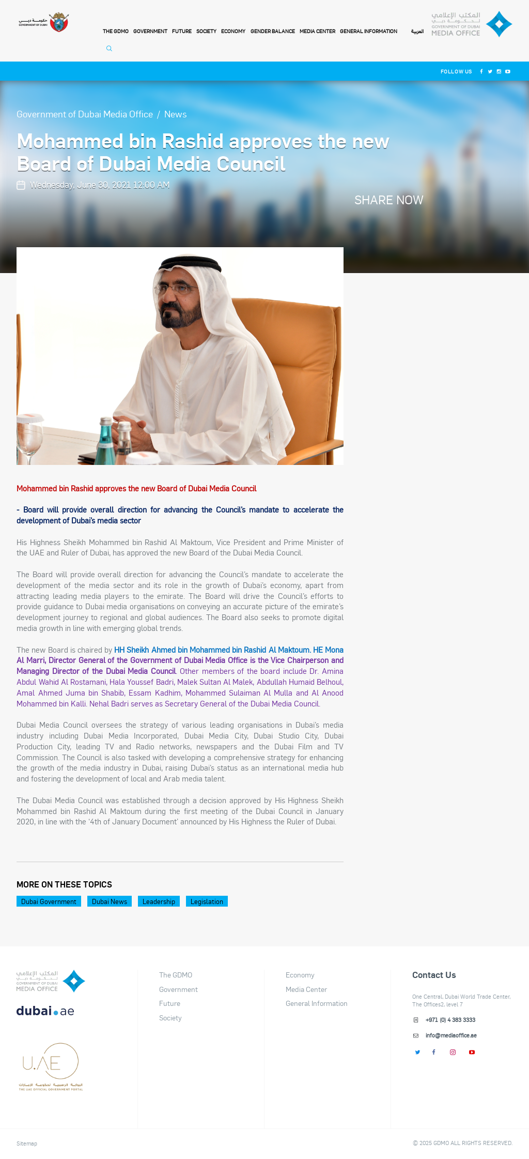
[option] (180, 356)
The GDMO (175, 974)
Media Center (317, 31)
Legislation (207, 901)
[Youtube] (508, 71)
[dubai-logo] (51, 1051)
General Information (368, 31)
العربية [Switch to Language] (417, 31)
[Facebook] (481, 71)
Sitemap (27, 1144)
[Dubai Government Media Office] (472, 24)
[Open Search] (111, 52)
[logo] (51, 981)
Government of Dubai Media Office (85, 113)
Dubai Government (48, 901)
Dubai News (109, 901)
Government (150, 31)
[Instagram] (498, 71)
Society (206, 31)
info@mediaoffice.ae (451, 1035)
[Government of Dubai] (44, 22)
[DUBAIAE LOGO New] (51, 1016)
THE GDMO (116, 31)
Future (182, 31)
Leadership (159, 901)
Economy (233, 31)
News (175, 113)
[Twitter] (490, 71)
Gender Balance (273, 31)
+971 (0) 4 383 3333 (450, 1019)
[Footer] (51, 1086)
